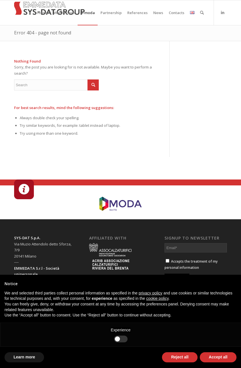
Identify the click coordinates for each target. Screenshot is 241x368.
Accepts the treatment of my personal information (191, 264)
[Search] (202, 12)
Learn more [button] (24, 357)
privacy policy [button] (150, 293)
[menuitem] (42, 12)
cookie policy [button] (157, 298)
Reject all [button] (179, 357)
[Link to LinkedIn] (222, 12)
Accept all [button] (218, 357)
